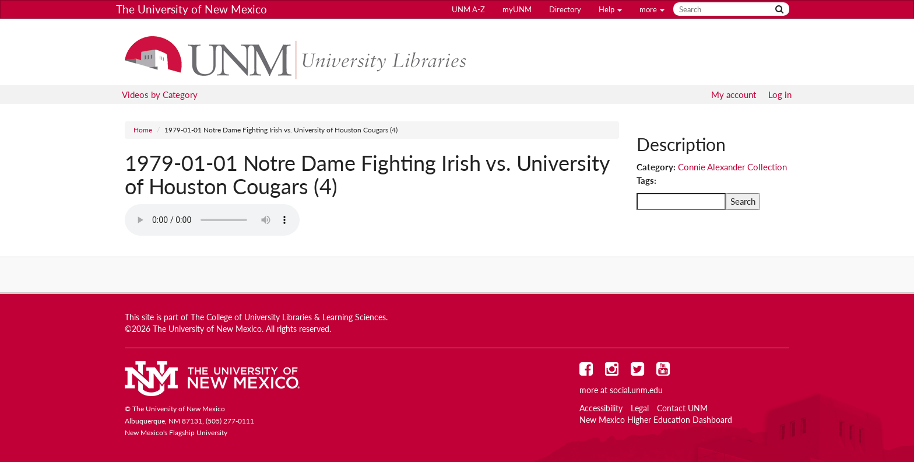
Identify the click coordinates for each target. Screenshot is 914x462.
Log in (780, 94)
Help (610, 9)
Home (142, 129)
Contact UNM (682, 408)
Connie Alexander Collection (732, 167)
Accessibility (601, 408)
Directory (565, 9)
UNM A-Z (468, 9)
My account (733, 94)
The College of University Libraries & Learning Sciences (288, 317)
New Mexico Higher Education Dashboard (655, 420)
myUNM (517, 9)
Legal (640, 408)
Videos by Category (160, 94)
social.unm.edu (636, 390)
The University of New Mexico (191, 9)
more (652, 9)
